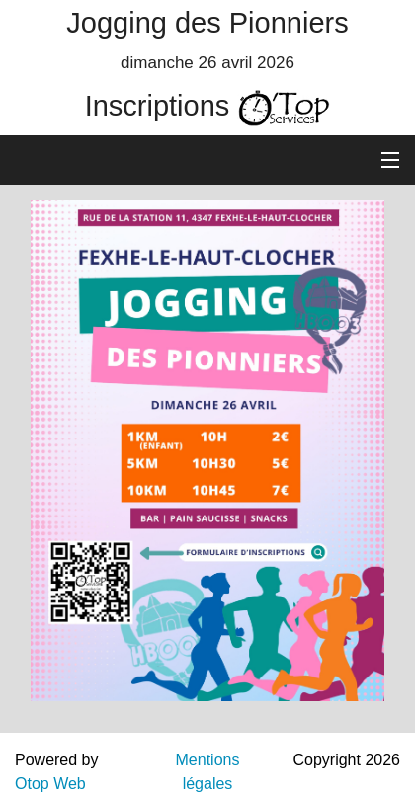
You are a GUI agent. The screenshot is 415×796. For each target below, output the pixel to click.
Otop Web (50, 783)
